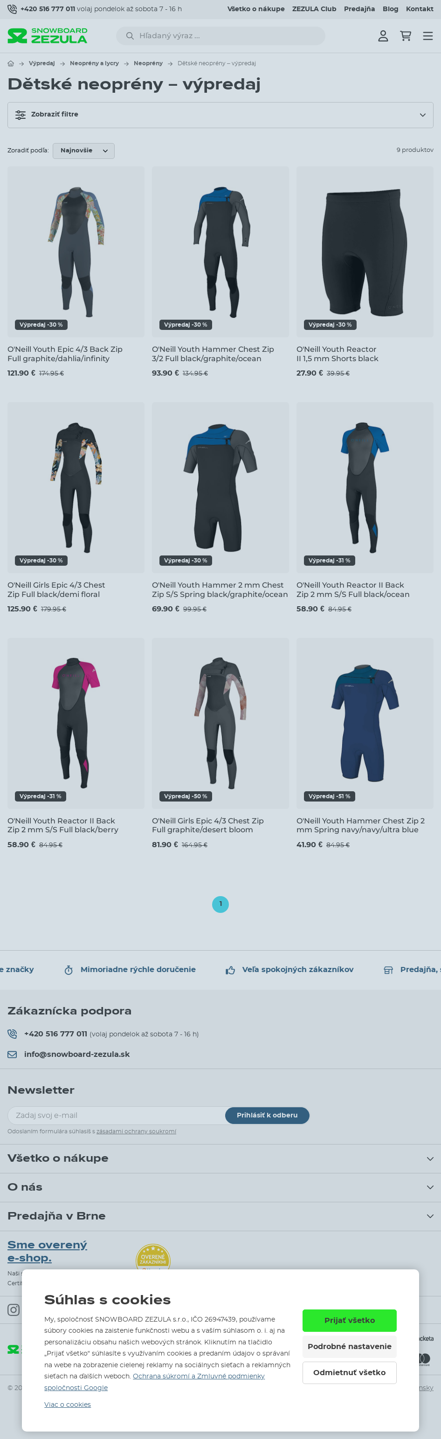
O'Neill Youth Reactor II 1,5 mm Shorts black (337, 354)
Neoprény (148, 63)
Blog (391, 9)
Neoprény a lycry (94, 63)
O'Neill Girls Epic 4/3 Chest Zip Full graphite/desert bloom (208, 825)
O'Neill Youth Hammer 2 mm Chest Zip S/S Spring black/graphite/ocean (220, 589)
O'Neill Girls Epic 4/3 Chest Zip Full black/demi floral (56, 589)
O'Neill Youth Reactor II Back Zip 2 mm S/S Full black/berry (62, 825)
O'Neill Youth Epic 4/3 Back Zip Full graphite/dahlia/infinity (65, 354)
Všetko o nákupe (256, 9)
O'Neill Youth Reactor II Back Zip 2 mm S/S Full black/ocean (353, 589)
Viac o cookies (67, 1405)
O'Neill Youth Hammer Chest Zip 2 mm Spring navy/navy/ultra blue (360, 825)
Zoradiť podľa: (28, 151)
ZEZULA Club (314, 9)
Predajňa (359, 9)
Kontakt (420, 9)
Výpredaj (42, 63)
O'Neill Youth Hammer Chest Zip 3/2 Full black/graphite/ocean (213, 354)
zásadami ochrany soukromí (136, 1131)
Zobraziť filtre (46, 115)
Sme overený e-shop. (47, 1252)
